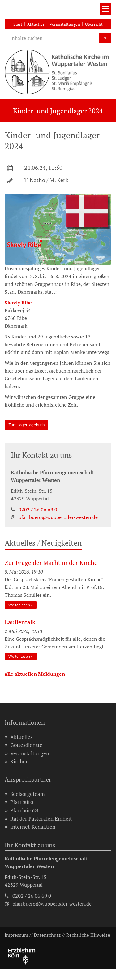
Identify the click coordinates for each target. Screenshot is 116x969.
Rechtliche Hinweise (88, 935)
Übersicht (94, 24)
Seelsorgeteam (25, 794)
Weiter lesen (19, 605)
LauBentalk (20, 622)
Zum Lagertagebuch (26, 424)
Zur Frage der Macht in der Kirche (51, 562)
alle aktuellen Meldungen (35, 673)
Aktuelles (36, 24)
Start (17, 24)
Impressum (16, 935)
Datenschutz (47, 935)
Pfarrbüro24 (22, 810)
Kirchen (17, 761)
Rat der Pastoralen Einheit (38, 819)
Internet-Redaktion (30, 827)
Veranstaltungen (64, 24)
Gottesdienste (23, 745)
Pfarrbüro (19, 802)
